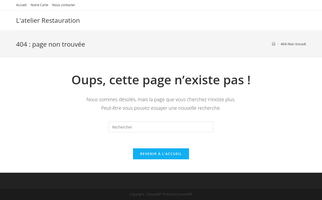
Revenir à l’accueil (161, 153)
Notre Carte (39, 5)
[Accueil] (273, 43)
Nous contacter (63, 5)
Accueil (21, 5)
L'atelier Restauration (48, 20)
